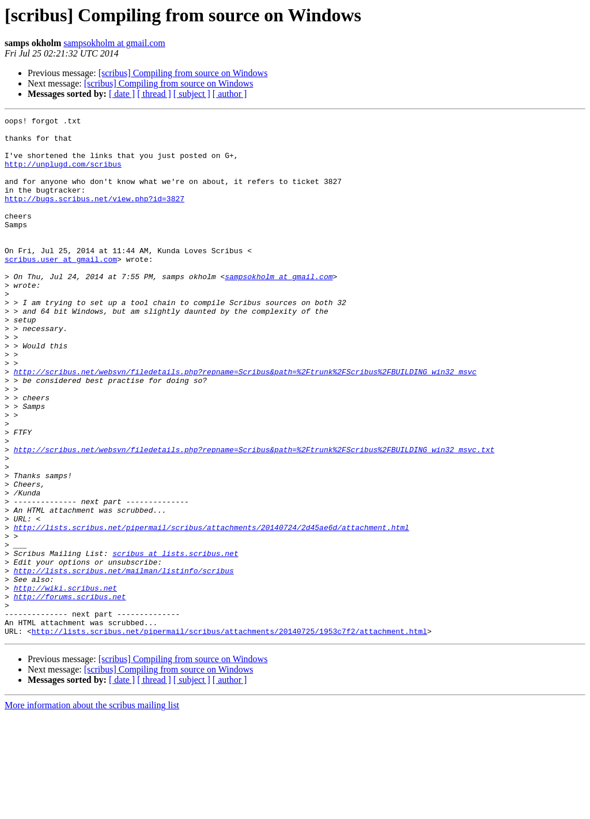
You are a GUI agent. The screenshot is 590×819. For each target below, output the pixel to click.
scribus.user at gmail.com (61, 288)
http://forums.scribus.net (70, 693)
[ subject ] (191, 94)
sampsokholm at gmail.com (114, 43)
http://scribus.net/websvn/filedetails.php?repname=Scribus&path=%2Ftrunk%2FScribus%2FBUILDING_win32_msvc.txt (254, 517)
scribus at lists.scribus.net (175, 641)
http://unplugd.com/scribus (63, 174)
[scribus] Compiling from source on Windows (183, 73)
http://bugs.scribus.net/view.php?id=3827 (94, 216)
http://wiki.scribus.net (65, 683)
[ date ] (122, 94)
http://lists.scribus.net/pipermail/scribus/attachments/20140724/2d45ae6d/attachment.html (211, 610)
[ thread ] (154, 94)
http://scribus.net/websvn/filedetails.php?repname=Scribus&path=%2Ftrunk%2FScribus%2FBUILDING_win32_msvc (245, 423)
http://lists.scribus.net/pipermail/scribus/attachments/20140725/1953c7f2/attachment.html (229, 735)
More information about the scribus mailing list (92, 809)
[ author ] (230, 94)
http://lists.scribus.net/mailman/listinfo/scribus (124, 662)
